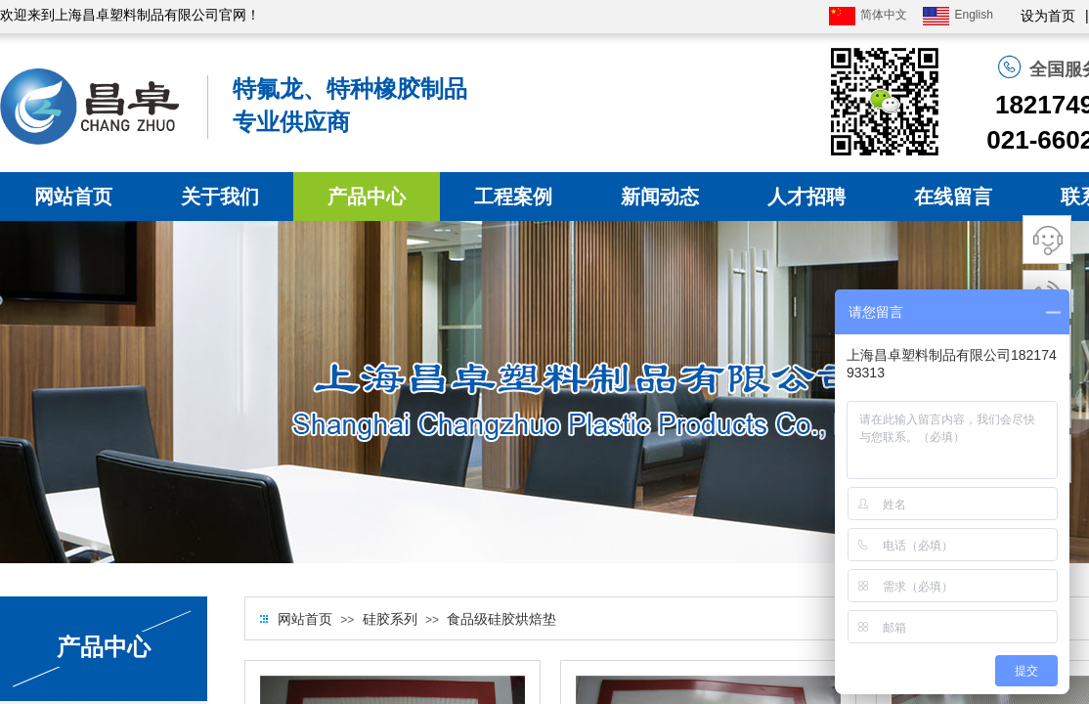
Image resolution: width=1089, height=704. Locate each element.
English (957, 16)
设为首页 (1048, 16)
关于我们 (220, 196)
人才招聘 (806, 196)
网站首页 (73, 196)
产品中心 (366, 196)
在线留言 (953, 196)
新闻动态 (660, 196)
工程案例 (513, 196)
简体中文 (868, 16)
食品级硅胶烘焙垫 (501, 619)
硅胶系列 (390, 619)
